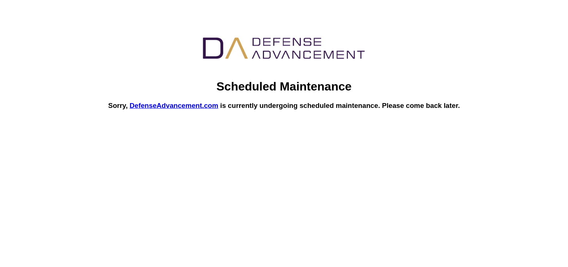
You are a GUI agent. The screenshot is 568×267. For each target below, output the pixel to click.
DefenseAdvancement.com (174, 105)
